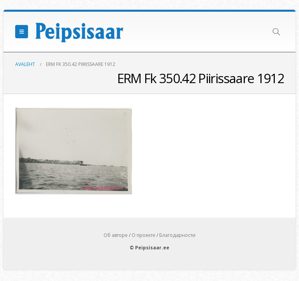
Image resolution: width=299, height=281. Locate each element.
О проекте (143, 235)
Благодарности (177, 235)
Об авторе (116, 235)
